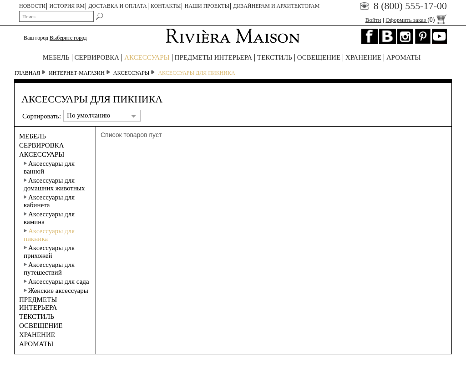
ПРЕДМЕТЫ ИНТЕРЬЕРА (213, 57)
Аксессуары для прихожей (49, 251)
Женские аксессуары (56, 290)
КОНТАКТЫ (166, 6)
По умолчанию (88, 115)
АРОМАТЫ (403, 57)
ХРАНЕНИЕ (363, 57)
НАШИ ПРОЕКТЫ (207, 6)
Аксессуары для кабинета (49, 201)
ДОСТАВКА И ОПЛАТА (117, 6)
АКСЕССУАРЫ (146, 57)
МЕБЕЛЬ (56, 57)
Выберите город (68, 38)
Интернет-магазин (77, 73)
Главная (27, 73)
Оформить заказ (416, 19)
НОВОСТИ (32, 6)
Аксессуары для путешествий (49, 268)
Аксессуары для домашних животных (54, 184)
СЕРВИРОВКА (97, 57)
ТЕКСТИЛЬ (274, 57)
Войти (373, 19)
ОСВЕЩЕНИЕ (318, 57)
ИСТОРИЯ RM (67, 6)
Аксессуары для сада (56, 281)
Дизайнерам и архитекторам (276, 6)
